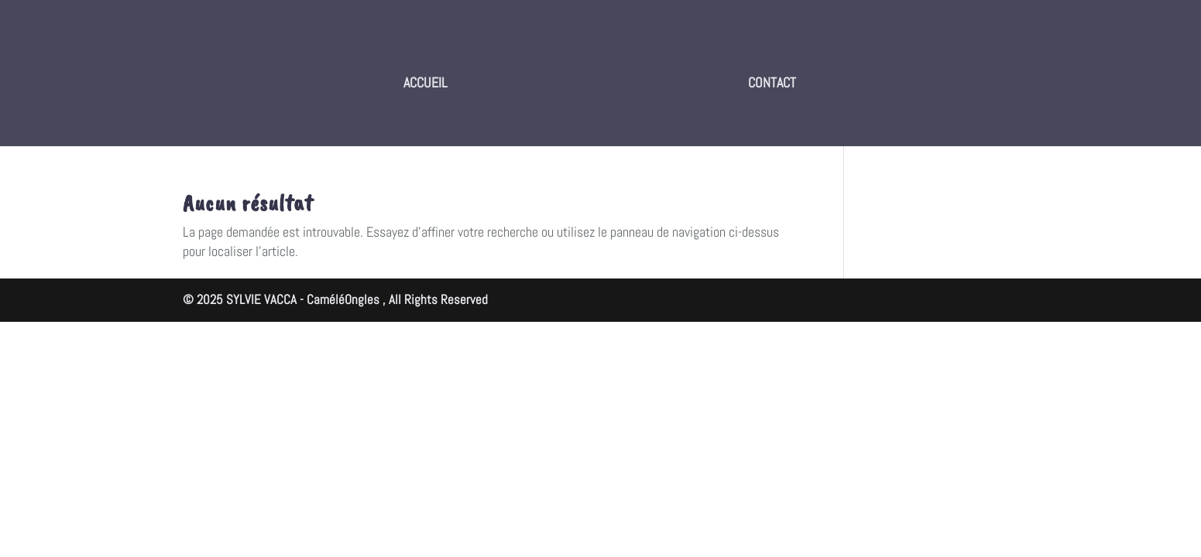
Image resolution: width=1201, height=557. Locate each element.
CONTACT (772, 84)
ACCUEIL (425, 84)
